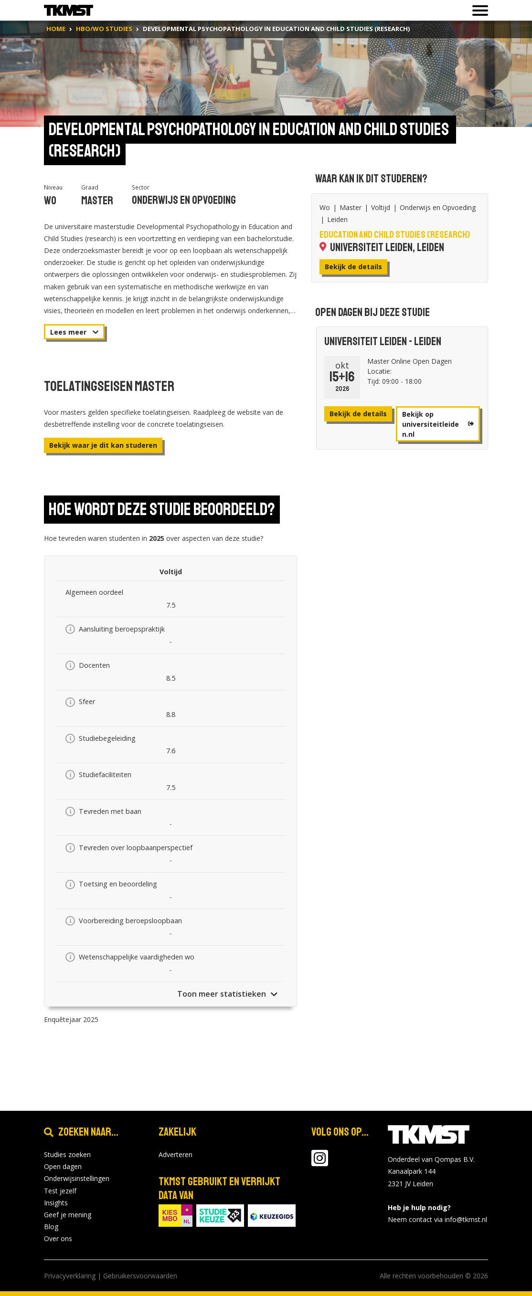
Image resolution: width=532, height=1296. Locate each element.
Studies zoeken (67, 1154)
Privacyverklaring (70, 1275)
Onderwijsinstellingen (76, 1178)
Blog (51, 1226)
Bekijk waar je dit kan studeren (103, 445)
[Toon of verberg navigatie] (477, 10)
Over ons (58, 1238)
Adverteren (175, 1154)
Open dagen (63, 1166)
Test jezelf (60, 1190)
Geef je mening (67, 1214)
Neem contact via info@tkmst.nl (437, 1219)
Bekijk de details (353, 266)
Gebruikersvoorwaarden (140, 1275)
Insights (56, 1202)
